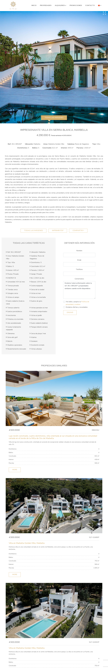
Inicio (34, 5)
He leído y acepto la (77, 303)
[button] (99, 5)
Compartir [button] (78, 230)
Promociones (76, 5)
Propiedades (45, 5)
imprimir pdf (57, 230)
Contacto (90, 5)
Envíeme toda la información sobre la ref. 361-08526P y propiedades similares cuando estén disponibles (79, 290)
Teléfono (79, 269)
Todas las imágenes (54, 117)
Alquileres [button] (60, 5)
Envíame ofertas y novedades (77, 307)
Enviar (70, 312)
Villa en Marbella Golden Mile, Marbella (27, 543)
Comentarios (79, 279)
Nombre (79, 250)
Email (79, 260)
